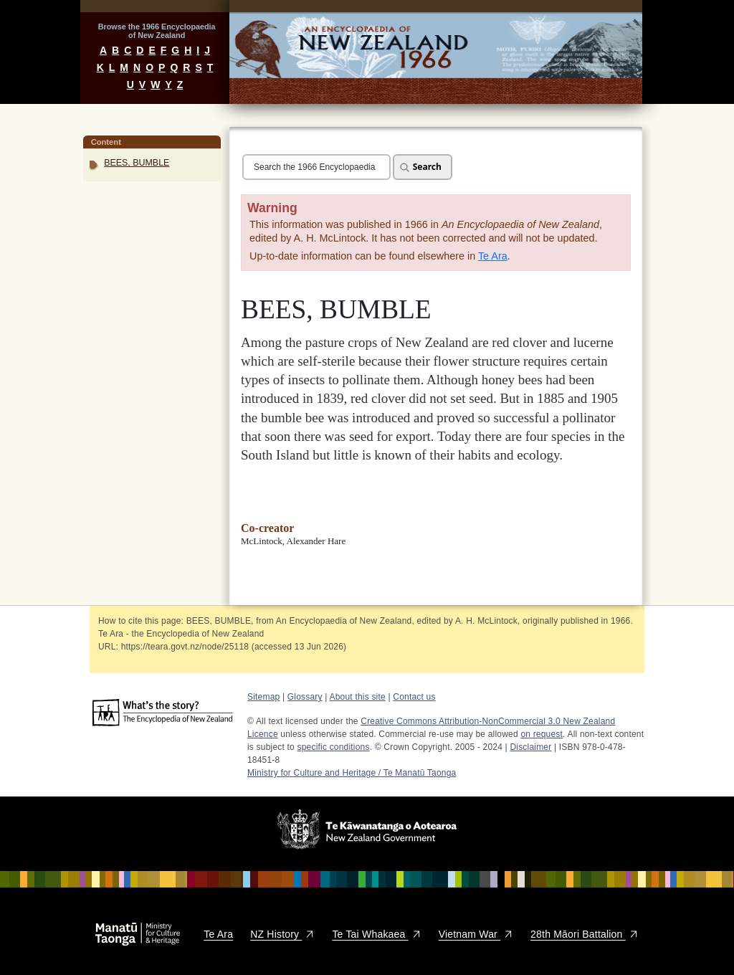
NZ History (282, 934)
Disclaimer (530, 747)
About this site (358, 697)
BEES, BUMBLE (136, 163)
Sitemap (263, 697)
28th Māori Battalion (584, 934)
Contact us (414, 697)
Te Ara (492, 256)
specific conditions (333, 747)
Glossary (305, 697)
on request (541, 734)
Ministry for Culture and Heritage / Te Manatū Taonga (351, 773)
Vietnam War (476, 934)
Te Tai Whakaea (376, 934)
